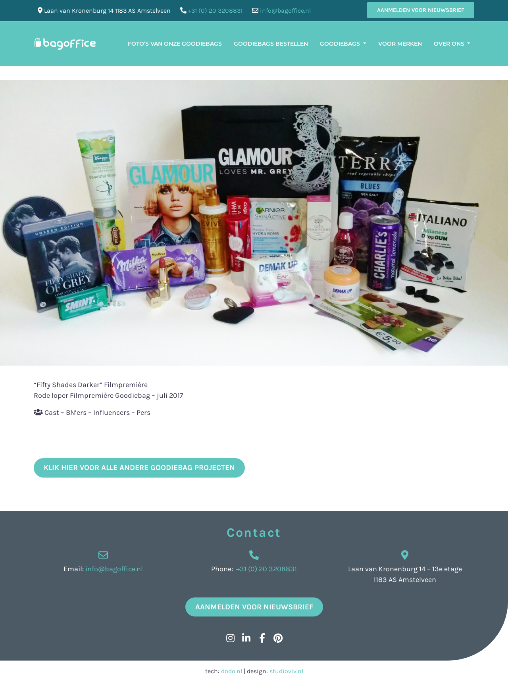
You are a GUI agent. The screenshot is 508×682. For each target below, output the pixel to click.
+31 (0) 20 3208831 (215, 10)
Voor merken (400, 43)
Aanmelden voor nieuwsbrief (420, 10)
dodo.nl (231, 671)
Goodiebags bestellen (271, 43)
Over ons (450, 43)
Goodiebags (341, 43)
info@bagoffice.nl (285, 10)
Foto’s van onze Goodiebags (175, 43)
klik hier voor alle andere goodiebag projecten (139, 467)
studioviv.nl (286, 671)
